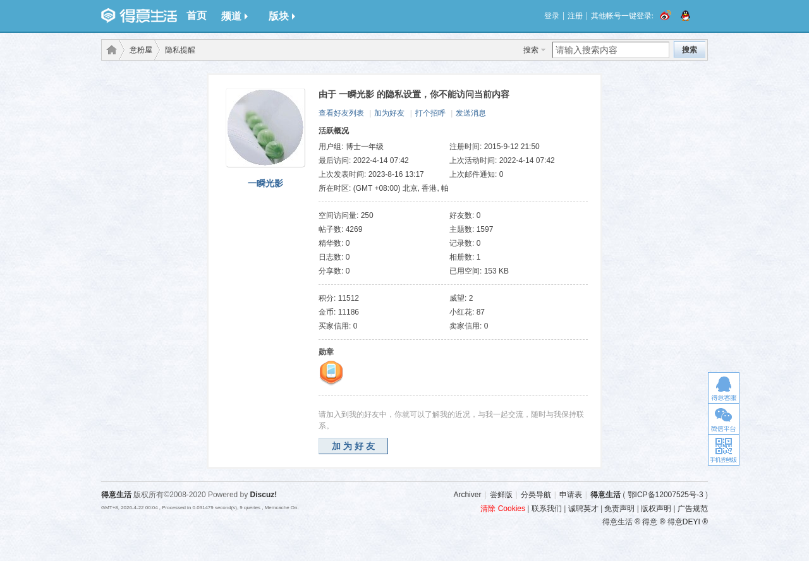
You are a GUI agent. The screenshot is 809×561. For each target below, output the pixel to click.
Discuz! (263, 494)
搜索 (530, 49)
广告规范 (693, 508)
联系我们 (547, 508)
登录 (551, 15)
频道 (234, 16)
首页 (196, 15)
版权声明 (656, 508)
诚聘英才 (583, 508)
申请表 (570, 494)
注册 (575, 15)
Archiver (467, 494)
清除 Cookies (502, 508)
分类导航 (536, 494)
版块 (282, 16)
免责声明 (619, 508)
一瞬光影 (265, 183)
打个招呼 (430, 113)
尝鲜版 (501, 494)
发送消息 (471, 113)
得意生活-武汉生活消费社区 (109, 50)
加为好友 (389, 113)
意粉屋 (141, 49)
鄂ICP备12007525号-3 (665, 494)
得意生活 (605, 494)
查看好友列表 (341, 113)
